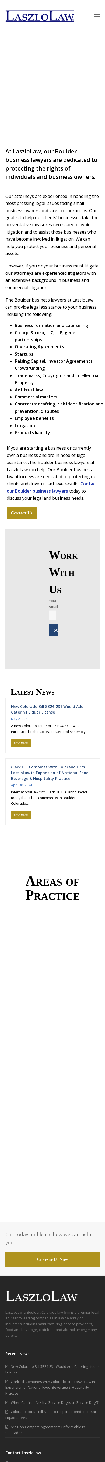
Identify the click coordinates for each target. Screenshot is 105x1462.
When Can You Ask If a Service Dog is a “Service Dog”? (52, 1402)
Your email (53, 607)
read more (21, 743)
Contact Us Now (52, 1259)
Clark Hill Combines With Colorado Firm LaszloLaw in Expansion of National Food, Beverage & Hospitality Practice (50, 772)
